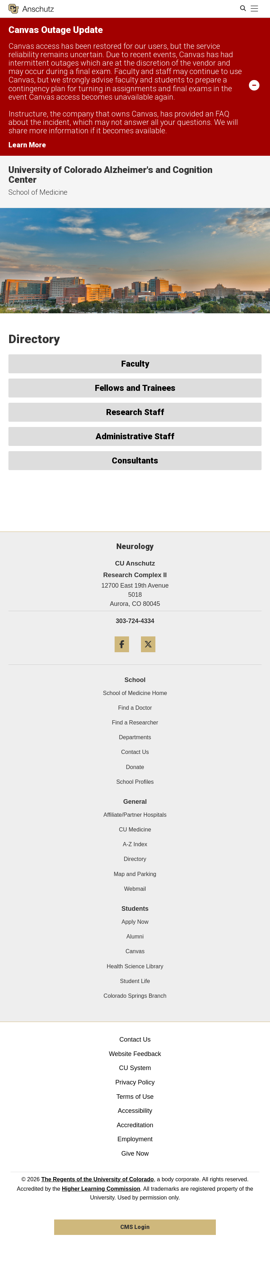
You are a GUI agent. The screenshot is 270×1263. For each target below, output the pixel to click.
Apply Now (135, 922)
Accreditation (135, 1125)
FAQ (222, 113)
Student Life (135, 981)
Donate (135, 767)
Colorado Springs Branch (135, 996)
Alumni (135, 937)
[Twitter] (148, 655)
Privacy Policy (135, 1082)
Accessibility (135, 1110)
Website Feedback (135, 1053)
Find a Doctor (135, 708)
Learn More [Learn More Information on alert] (27, 145)
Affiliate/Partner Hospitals (134, 815)
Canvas (135, 951)
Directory (135, 859)
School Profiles (135, 782)
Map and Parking (135, 874)
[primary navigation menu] (255, 9)
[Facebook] (121, 655)
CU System (135, 1067)
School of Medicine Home (135, 693)
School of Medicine (38, 192)
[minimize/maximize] (254, 85)
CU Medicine (135, 830)
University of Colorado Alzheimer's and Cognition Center (110, 175)
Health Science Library (135, 966)
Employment (135, 1139)
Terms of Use (135, 1096)
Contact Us (135, 752)
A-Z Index (135, 844)
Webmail (135, 889)
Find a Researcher (135, 723)
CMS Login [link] (134, 1227)
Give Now (135, 1153)
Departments (135, 737)
